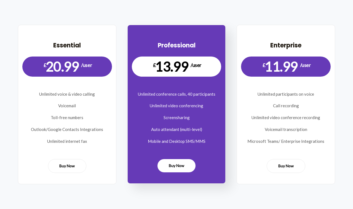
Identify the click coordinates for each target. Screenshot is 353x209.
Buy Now (67, 166)
